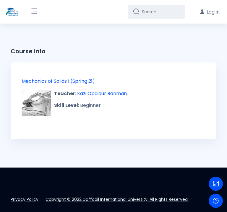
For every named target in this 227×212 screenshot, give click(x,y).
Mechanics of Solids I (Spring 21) (58, 81)
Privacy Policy (24, 199)
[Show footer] (216, 201)
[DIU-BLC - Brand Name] (12, 12)
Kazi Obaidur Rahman (102, 93)
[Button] (216, 184)
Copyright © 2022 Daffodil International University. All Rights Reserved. (117, 199)
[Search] (161, 11)
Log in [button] (210, 12)
